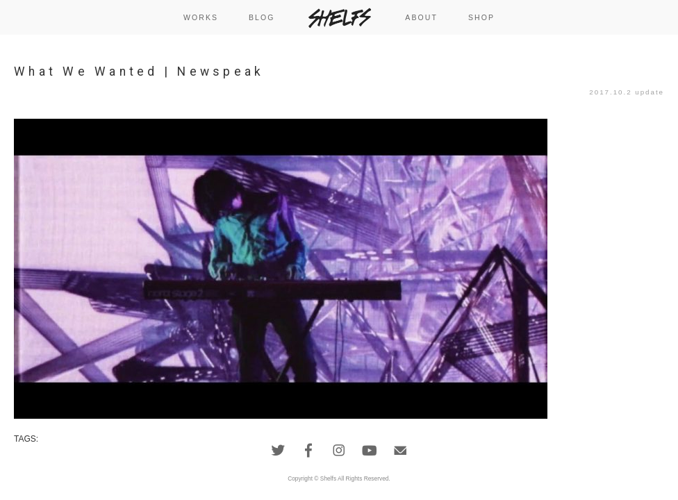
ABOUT (421, 17)
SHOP (481, 17)
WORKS (200, 17)
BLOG (262, 17)
